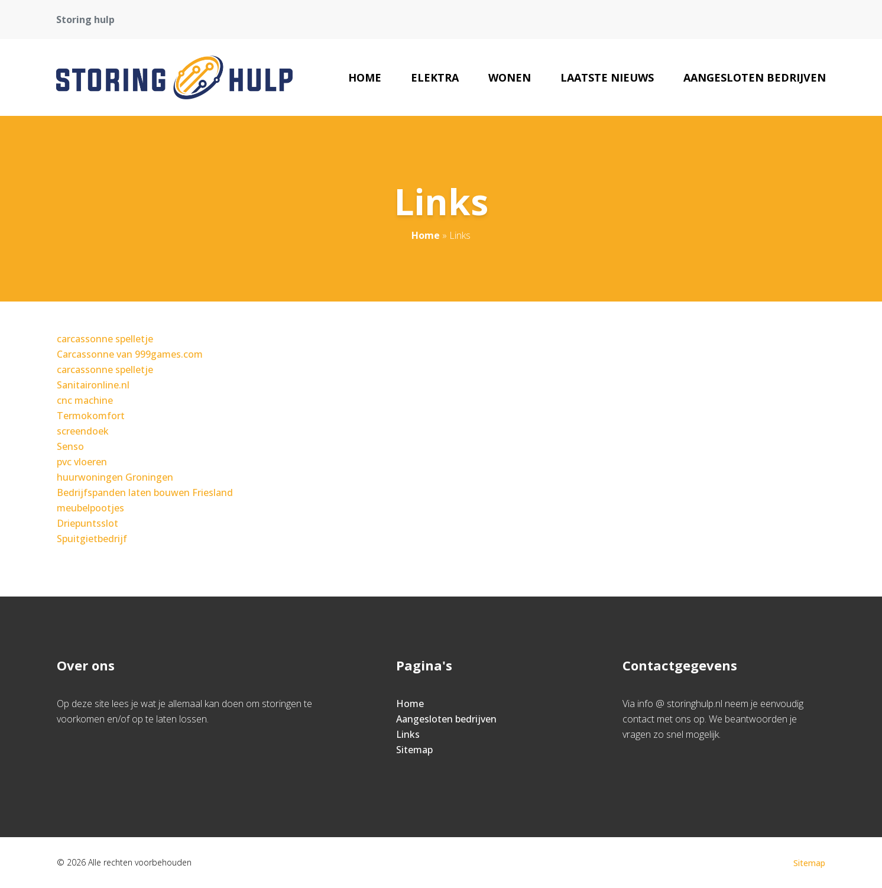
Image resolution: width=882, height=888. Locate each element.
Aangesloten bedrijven (754, 77)
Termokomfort (91, 415)
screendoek (83, 430)
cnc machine (85, 400)
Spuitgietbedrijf (92, 538)
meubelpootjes (90, 507)
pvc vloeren (82, 461)
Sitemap (414, 749)
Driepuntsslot (87, 523)
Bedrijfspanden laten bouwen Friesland (145, 492)
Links (408, 734)
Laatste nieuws (607, 77)
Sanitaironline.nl (93, 384)
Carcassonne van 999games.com (130, 354)
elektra (435, 77)
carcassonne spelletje (105, 338)
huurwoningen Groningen (115, 477)
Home (364, 77)
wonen (509, 77)
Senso (70, 446)
